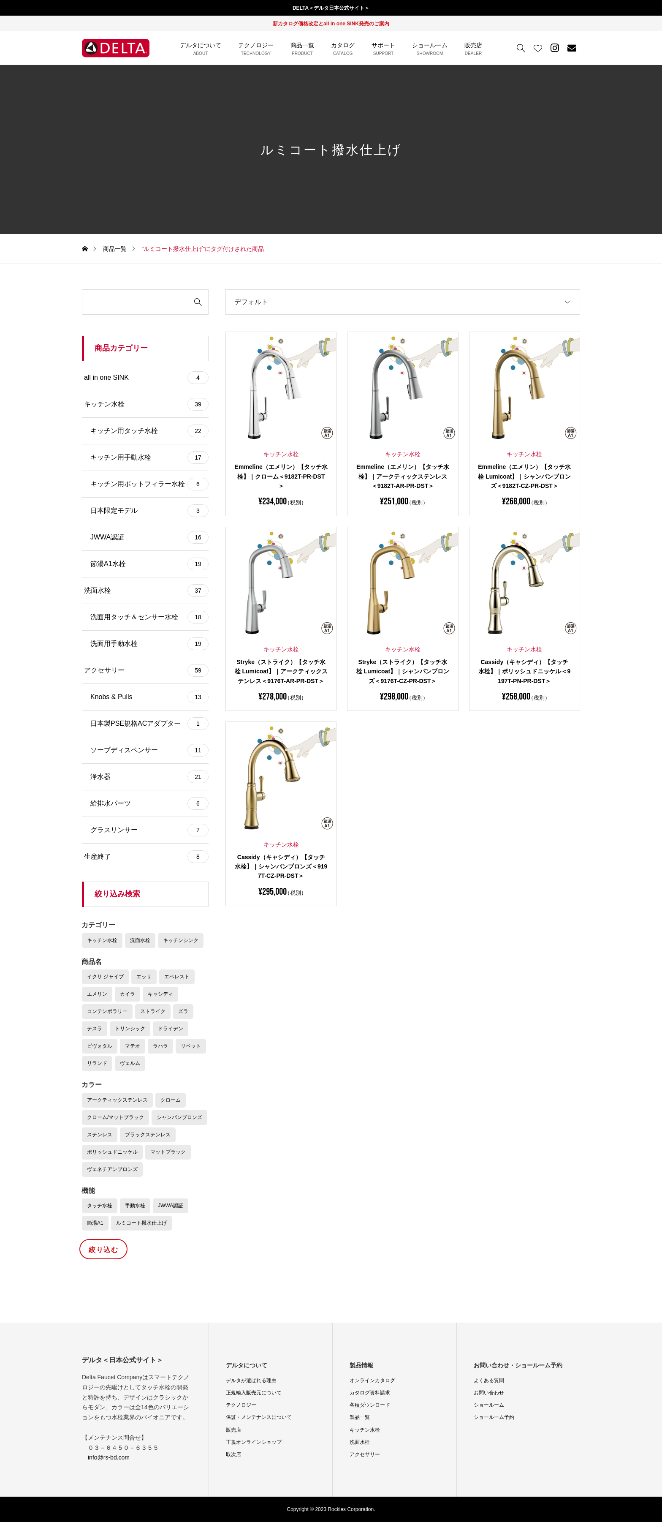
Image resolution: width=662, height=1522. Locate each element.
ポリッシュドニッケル (112, 1152)
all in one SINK (146, 377)
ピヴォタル (99, 1046)
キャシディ (160, 994)
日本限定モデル (149, 510)
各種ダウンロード (370, 1405)
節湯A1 (95, 1223)
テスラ (94, 1029)
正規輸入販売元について (254, 1393)
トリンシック (130, 1029)
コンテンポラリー (107, 1011)
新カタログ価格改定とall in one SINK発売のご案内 (331, 24)
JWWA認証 (149, 537)
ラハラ (160, 1046)
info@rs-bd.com (109, 1457)
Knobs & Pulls (149, 697)
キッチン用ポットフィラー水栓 (149, 484)
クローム (170, 1100)
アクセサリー (146, 670)
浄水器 (149, 777)
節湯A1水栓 (149, 564)
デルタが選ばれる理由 (251, 1380)
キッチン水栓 (146, 404)
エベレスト (177, 977)
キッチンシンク (180, 940)
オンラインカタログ (372, 1380)
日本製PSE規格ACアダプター (149, 723)
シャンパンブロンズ (179, 1117)
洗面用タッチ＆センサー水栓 (149, 617)
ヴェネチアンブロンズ (112, 1169)
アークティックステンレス (117, 1100)
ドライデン (170, 1029)
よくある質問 (489, 1380)
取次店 (233, 1454)
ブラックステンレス (148, 1135)
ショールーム (489, 1405)
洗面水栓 (146, 590)
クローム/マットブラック (115, 1117)
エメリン (97, 994)
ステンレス (99, 1135)
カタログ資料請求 (370, 1393)
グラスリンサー (149, 830)
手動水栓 (135, 1206)
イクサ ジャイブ (105, 977)
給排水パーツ (149, 803)
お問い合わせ (489, 1393)
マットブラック (168, 1152)
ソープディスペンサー (149, 750)
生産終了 (146, 856)
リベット (191, 1046)
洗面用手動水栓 (149, 643)
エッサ (144, 977)
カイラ (127, 994)
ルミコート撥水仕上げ (141, 1223)
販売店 (233, 1430)
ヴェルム (130, 1063)
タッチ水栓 (99, 1206)
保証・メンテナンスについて (259, 1417)
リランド (97, 1063)
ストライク (153, 1011)
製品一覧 (360, 1417)
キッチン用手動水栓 (149, 457)
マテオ (132, 1046)
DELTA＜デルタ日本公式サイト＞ (331, 8)
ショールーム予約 (494, 1417)
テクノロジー (241, 1405)
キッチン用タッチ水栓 (149, 431)
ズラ (183, 1011)
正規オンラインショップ (254, 1442)
